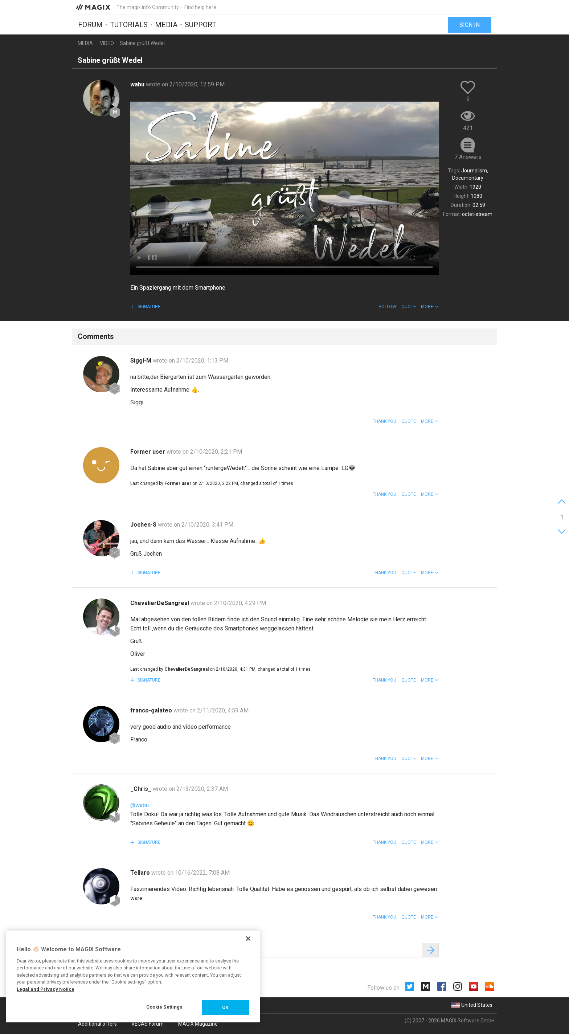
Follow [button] (387, 306)
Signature (148, 306)
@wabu (139, 805)
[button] (430, 306)
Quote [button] (408, 306)
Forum (90, 24)
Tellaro (140, 872)
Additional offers (97, 1024)
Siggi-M (141, 360)
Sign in (469, 24)
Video (107, 43)
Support (200, 24)
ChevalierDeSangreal (160, 603)
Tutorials (129, 24)
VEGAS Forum (147, 1024)
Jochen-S (144, 524)
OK (225, 1007)
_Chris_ (141, 788)
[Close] (248, 939)
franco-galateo (151, 710)
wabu (138, 84)
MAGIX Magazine (198, 1024)
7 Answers (468, 157)
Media (166, 24)
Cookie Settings (164, 1007)
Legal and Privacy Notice (45, 989)
